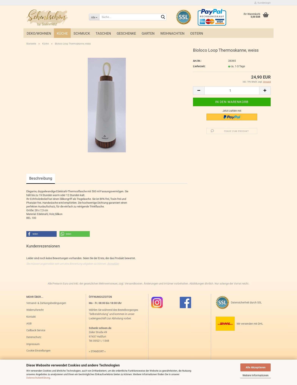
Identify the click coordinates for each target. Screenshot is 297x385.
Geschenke (126, 33)
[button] (41, 234)
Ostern (196, 33)
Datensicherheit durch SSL (246, 302)
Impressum (33, 344)
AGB (29, 323)
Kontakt (31, 316)
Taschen (103, 33)
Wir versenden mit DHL (250, 323)
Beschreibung (40, 178)
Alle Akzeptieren (256, 367)
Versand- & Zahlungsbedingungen (46, 303)
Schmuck (81, 33)
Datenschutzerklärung (38, 377)
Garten (148, 33)
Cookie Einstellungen (38, 350)
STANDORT (97, 351)
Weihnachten (172, 33)
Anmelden (113, 263)
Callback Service (35, 330)
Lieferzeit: (199, 66)
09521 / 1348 (101, 340)
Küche (62, 33)
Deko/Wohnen (39, 33)
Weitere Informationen (255, 375)
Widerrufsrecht (35, 309)
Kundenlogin (262, 3)
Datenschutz (33, 337)
